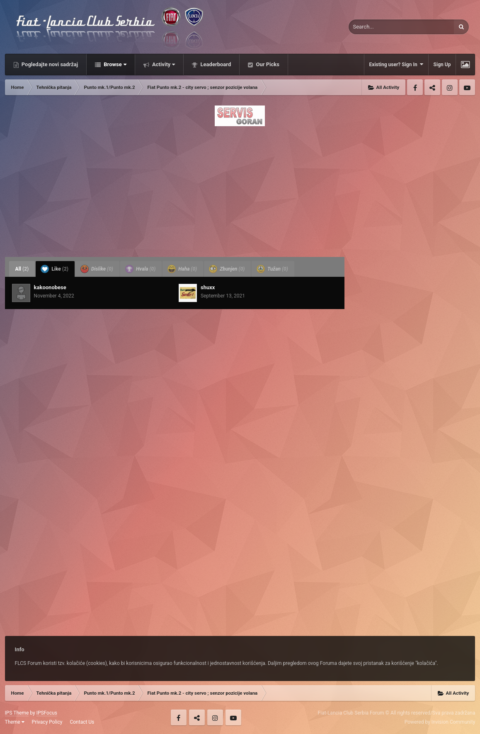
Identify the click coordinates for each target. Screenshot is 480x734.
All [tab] (22, 269)
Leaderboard (215, 64)
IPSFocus (46, 713)
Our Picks (267, 64)
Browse (114, 64)
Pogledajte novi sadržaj (49, 64)
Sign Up (442, 64)
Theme (14, 722)
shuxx (208, 287)
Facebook (415, 87)
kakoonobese (50, 287)
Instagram (450, 87)
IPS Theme (17, 713)
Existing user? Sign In (396, 64)
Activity (163, 64)
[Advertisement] (240, 189)
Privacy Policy (47, 722)
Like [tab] (54, 269)
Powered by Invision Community (440, 722)
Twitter (432, 87)
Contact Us (82, 722)
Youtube (467, 87)
